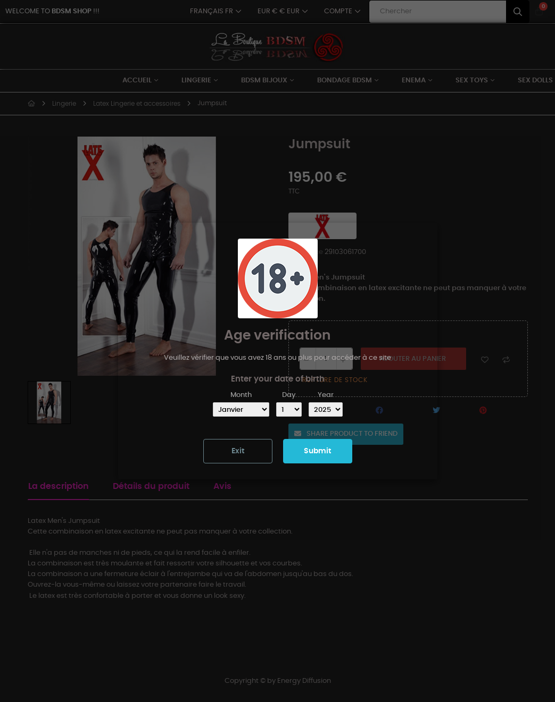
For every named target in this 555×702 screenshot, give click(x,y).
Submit (317, 451)
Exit (237, 451)
